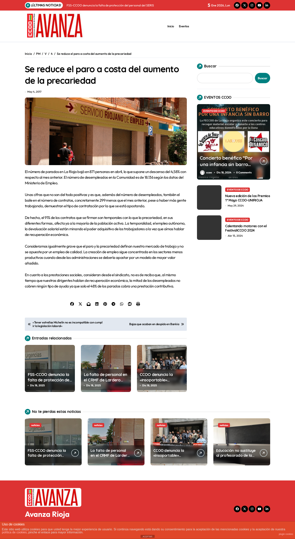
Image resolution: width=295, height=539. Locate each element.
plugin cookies (286, 534)
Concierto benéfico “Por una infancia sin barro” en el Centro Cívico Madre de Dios (224, 167)
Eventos (184, 26)
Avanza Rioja (47, 515)
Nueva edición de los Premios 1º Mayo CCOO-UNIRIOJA (247, 198)
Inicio (170, 26)
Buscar (207, 66)
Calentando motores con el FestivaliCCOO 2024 (246, 228)
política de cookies (14, 532)
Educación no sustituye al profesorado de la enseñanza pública (235, 457)
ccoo (206, 172)
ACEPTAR (147, 536)
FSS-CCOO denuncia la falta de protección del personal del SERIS (49, 382)
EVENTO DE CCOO (214, 110)
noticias (35, 426)
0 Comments (244, 172)
